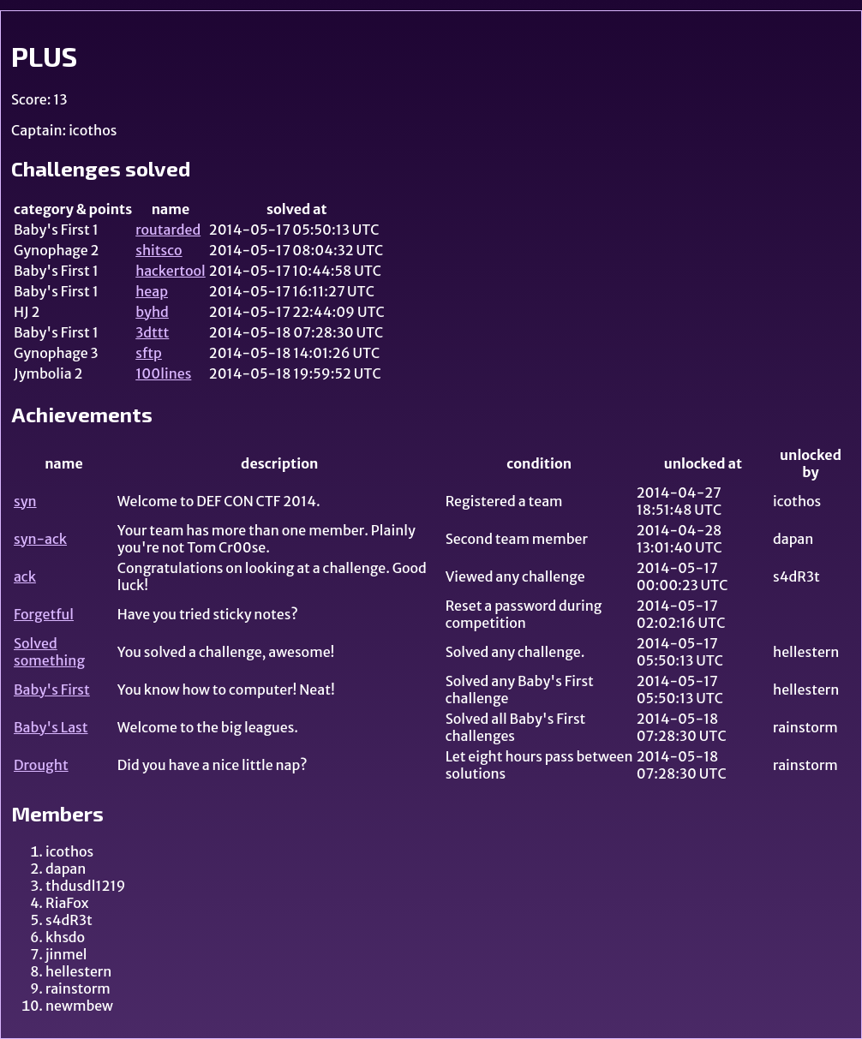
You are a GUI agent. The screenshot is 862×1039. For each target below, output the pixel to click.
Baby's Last (51, 727)
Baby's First (52, 689)
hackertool (170, 270)
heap (151, 291)
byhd (152, 311)
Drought (41, 764)
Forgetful (44, 614)
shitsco (158, 250)
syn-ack (40, 538)
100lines (163, 373)
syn (25, 501)
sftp (148, 352)
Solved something (49, 652)
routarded (168, 229)
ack (25, 576)
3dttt (152, 332)
